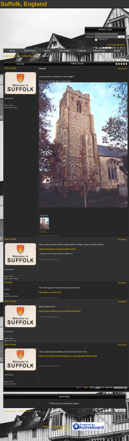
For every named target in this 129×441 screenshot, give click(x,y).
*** (126, 390)
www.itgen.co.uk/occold (50, 292)
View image (43, 232)
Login (121, 37)
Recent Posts (99, 51)
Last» (85, 387)
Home (12, 51)
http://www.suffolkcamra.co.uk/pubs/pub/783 (60, 311)
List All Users (29, 51)
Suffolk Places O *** (31, 56)
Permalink (122, 69)
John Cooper (10, 68)
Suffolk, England (11, 56)
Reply (122, 60)
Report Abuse (63, 429)
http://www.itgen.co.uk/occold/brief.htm (57, 249)
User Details (64, 51)
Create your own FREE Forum (55, 426)
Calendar (82, 51)
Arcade (117, 51)
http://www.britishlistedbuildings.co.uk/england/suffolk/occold (68, 356)
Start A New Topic (110, 60)
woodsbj (8, 282)
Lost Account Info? (116, 45)
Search (47, 51)
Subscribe (120, 410)
